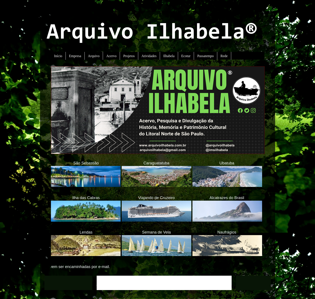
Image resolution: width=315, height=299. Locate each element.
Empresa (75, 56)
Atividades (149, 56)
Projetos (129, 56)
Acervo (111, 56)
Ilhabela (169, 56)
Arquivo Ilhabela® (152, 33)
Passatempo (205, 56)
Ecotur (186, 56)
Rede (224, 56)
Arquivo (93, 56)
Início (58, 56)
